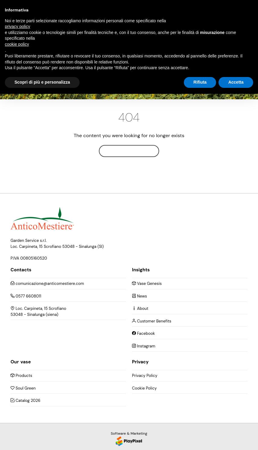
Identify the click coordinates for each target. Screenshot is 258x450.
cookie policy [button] (17, 44)
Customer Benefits (151, 321)
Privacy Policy (144, 375)
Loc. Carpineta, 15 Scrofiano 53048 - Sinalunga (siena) (38, 311)
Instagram (143, 346)
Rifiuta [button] (200, 82)
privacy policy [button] (17, 26)
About (140, 308)
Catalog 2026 (25, 400)
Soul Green (23, 388)
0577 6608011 (26, 296)
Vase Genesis (147, 283)
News (139, 296)
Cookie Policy (144, 388)
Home (129, 151)
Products (21, 375)
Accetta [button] (236, 82)
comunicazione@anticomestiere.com (47, 283)
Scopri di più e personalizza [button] (42, 82)
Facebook (143, 333)
